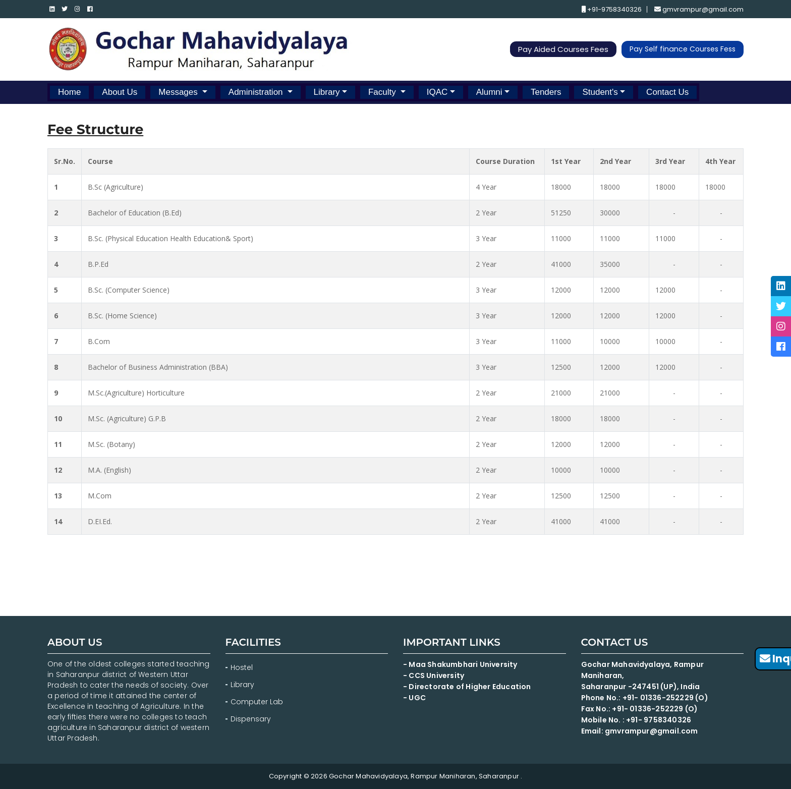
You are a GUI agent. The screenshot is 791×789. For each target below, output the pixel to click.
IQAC (437, 92)
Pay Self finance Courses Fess (683, 49)
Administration (257, 92)
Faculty (383, 92)
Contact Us (667, 92)
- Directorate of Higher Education (468, 687)
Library (327, 92)
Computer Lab (258, 702)
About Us (119, 92)
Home (69, 92)
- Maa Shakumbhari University (461, 664)
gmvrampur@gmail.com (699, 9)
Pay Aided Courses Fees (564, 49)
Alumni (489, 92)
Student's (599, 92)
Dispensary (251, 719)
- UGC (414, 698)
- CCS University (433, 675)
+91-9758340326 (612, 9)
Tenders (546, 92)
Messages (179, 92)
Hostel (242, 667)
